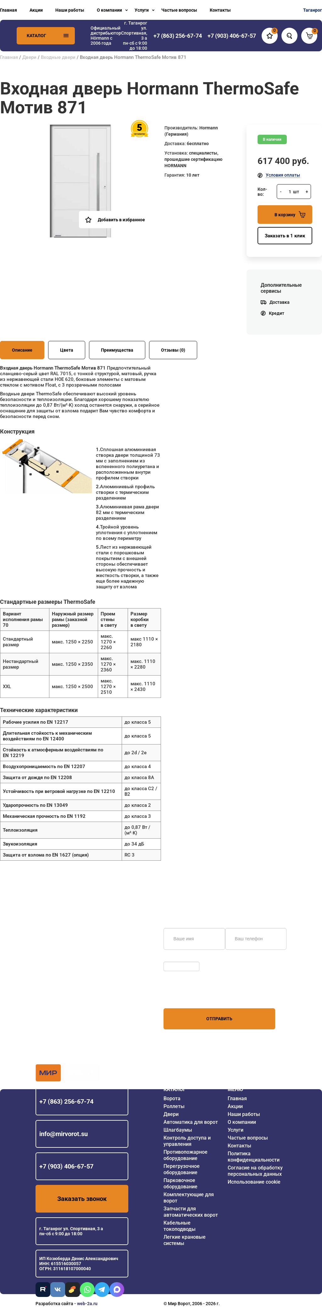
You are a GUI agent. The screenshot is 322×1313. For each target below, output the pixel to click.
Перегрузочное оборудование (182, 1169)
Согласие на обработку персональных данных (255, 1171)
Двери (29, 57)
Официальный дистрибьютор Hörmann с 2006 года (106, 35)
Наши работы (69, 10)
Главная (8, 10)
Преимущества (117, 350)
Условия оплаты (283, 175)
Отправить (219, 1018)
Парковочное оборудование (180, 1183)
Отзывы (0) (173, 350)
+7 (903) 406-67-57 (66, 1166)
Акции (36, 10)
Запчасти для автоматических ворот (191, 1212)
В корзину (290, 214)
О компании (109, 10)
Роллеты (174, 1106)
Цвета (66, 350)
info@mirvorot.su (63, 1134)
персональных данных (187, 996)
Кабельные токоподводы (180, 1226)
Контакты (220, 10)
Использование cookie (254, 1182)
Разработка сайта (54, 1303)
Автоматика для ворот (191, 1122)
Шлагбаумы (178, 1130)
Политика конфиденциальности (254, 1157)
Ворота (172, 1098)
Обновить (175, 958)
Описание (22, 350)
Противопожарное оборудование (186, 1155)
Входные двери (58, 57)
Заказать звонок (82, 1199)
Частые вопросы (179, 10)
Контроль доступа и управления (187, 1141)
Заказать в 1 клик (285, 236)
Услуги (142, 10)
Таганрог (312, 10)
